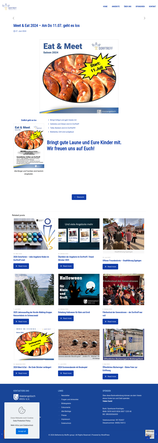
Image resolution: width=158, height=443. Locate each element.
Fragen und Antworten (69, 399)
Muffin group (69, 435)
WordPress (105, 435)
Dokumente (65, 407)
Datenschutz (66, 423)
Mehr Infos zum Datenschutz (22, 425)
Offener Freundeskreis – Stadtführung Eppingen (122, 260)
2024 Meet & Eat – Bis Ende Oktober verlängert (32, 367)
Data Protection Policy (21, 421)
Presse (63, 415)
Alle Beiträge (66, 411)
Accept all (22, 431)
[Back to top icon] (147, 438)
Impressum (65, 419)
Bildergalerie (66, 403)
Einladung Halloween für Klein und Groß (74, 312)
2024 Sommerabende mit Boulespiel (72, 367)
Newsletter (65, 395)
